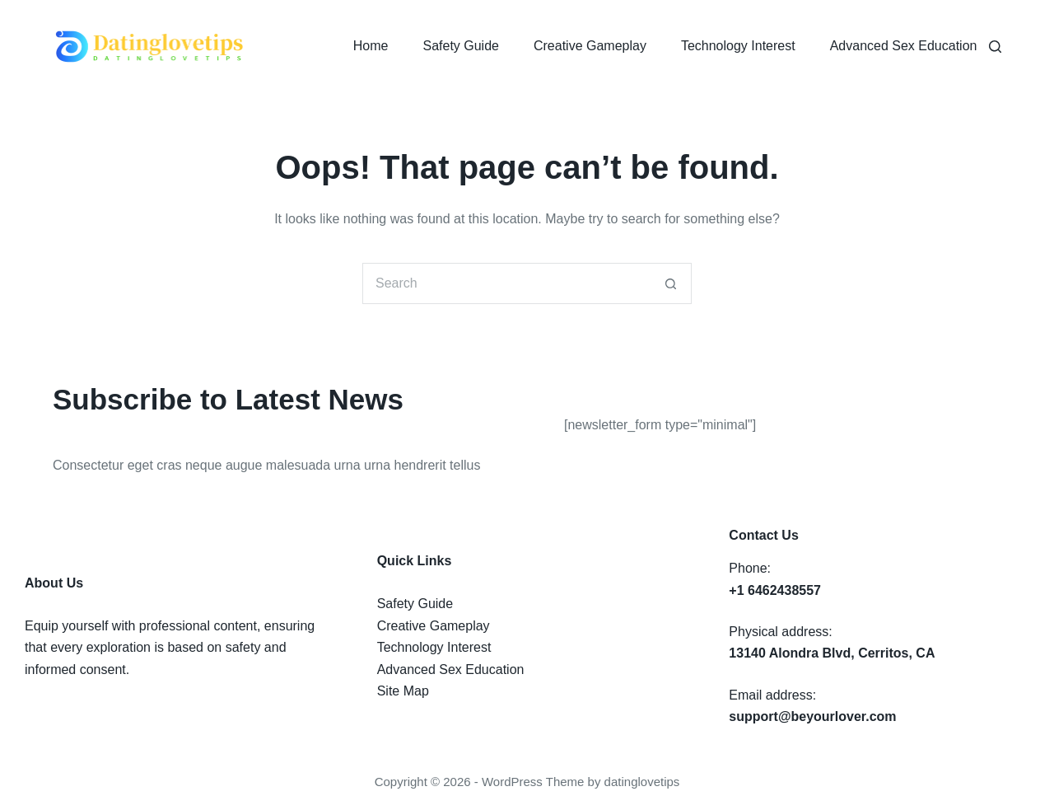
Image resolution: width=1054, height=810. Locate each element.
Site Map (403, 691)
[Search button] (671, 283)
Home (371, 46)
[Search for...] (506, 283)
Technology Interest (738, 46)
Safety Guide (460, 46)
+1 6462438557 (775, 590)
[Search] (995, 46)
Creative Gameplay (590, 46)
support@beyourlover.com (812, 716)
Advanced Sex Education (903, 46)
